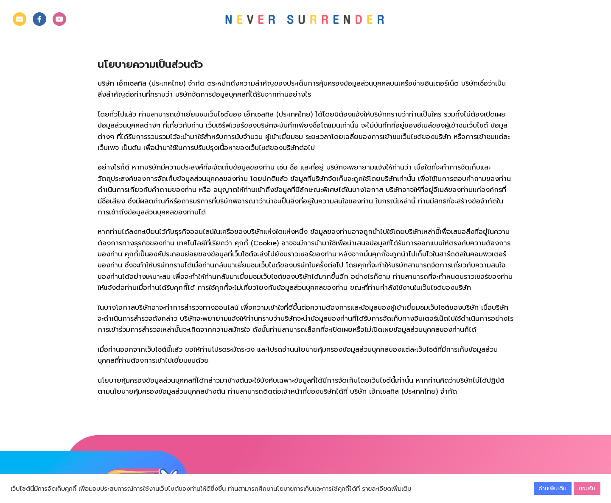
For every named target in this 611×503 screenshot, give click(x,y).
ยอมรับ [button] (587, 488)
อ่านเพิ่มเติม (552, 488)
